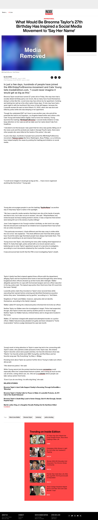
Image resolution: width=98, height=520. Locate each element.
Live (11, 12)
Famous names (17, 138)
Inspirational (49, 19)
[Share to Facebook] (52, 77)
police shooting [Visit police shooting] (49, 417)
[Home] (49, 12)
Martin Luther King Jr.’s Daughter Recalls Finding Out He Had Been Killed (30, 405)
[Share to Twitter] (55, 77)
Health (49, 456)
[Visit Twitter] (72, 515)
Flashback (7, 407)
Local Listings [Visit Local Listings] (38, 517)
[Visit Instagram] (75, 515)
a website (41, 374)
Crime (48, 443)
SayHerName (45, 207)
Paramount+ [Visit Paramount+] (54, 517)
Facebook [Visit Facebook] (20, 517)
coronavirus (47, 369)
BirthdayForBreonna (27, 120)
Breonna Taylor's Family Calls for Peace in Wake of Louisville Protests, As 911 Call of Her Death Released (31, 394)
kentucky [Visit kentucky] (38, 417)
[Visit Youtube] (77, 515)
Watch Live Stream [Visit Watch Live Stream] (39, 518)
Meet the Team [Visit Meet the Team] (5, 518)
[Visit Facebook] (69, 515)
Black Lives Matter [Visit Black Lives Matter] (14, 417)
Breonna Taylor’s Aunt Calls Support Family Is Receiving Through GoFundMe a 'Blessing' (32, 388)
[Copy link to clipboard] (59, 77)
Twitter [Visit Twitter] (20, 518)
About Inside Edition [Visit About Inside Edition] (7, 517)
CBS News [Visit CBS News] (53, 518)
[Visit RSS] (80, 515)
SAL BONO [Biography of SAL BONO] (9, 77)
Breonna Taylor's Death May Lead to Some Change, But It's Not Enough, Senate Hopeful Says (32, 399)
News (4, 12)
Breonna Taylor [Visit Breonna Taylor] (28, 417)
